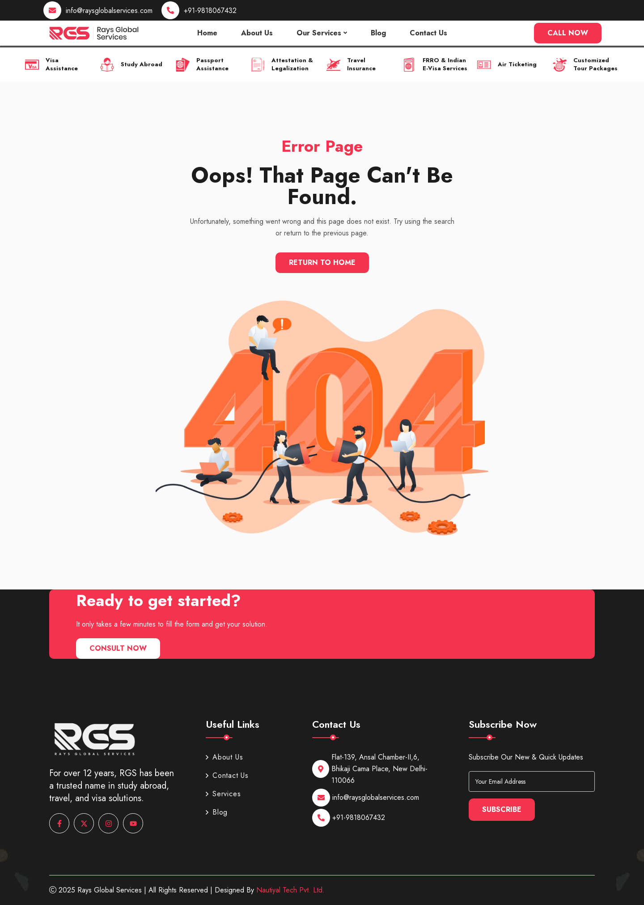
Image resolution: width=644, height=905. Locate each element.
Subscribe (501, 809)
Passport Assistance (212, 64)
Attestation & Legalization (292, 64)
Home (207, 33)
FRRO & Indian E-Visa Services (444, 64)
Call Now (567, 33)
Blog (378, 33)
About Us (257, 33)
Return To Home (322, 262)
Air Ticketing (517, 64)
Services (223, 794)
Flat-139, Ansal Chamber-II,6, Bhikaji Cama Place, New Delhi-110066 (379, 768)
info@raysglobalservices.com (109, 10)
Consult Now (118, 648)
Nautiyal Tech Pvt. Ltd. (290, 890)
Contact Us (428, 33)
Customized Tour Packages (595, 64)
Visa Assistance (61, 64)
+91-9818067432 (210, 10)
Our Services (319, 33)
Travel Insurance (361, 64)
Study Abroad (141, 64)
